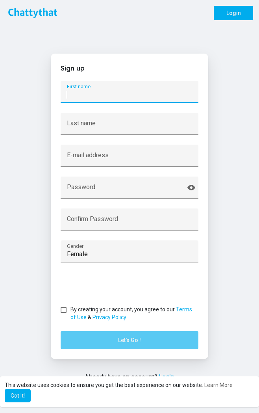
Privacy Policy (109, 317)
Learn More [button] (218, 385)
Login (233, 13)
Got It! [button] (18, 396)
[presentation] (120, 287)
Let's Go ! (129, 340)
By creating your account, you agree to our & (131, 313)
